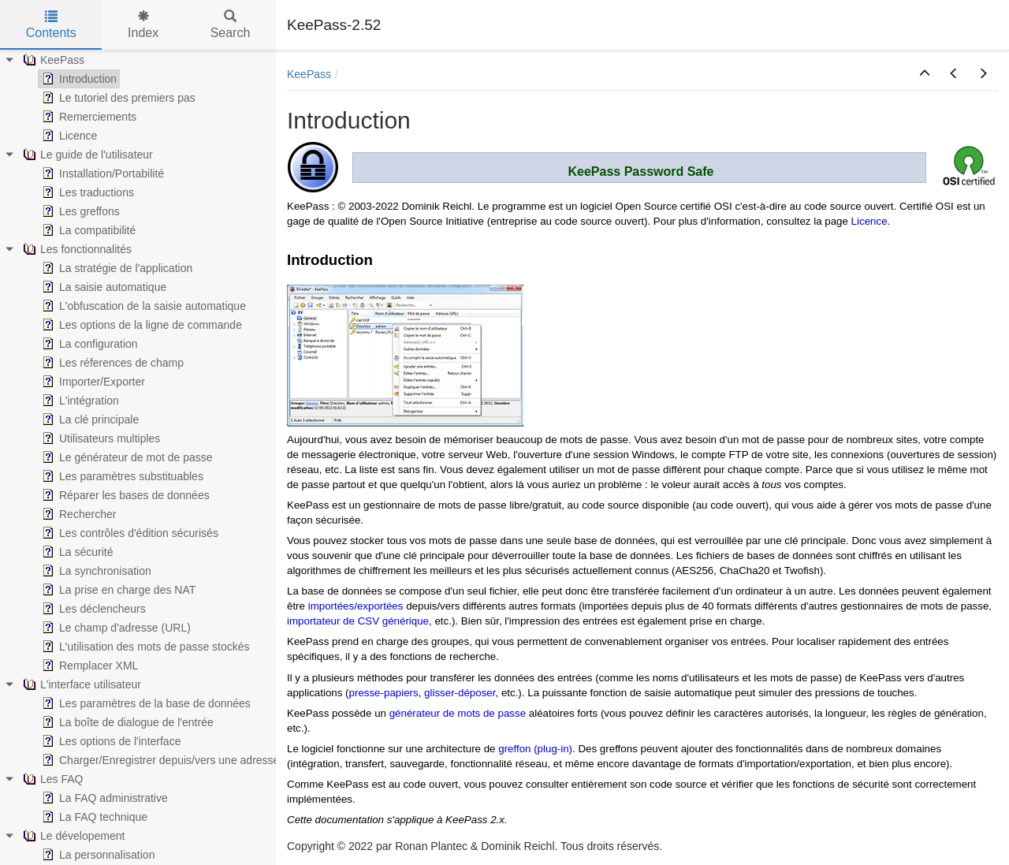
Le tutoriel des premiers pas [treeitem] (117, 97)
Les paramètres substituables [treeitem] (121, 476)
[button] (925, 74)
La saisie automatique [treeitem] (102, 287)
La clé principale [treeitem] (89, 419)
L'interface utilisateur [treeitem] (80, 684)
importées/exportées (356, 606)
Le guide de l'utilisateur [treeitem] (86, 154)
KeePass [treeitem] (52, 59)
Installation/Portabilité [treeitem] (101, 173)
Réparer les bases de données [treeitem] (124, 495)
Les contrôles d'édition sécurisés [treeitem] (128, 533)
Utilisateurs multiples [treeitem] (99, 438)
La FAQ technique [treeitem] (93, 816)
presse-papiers (384, 693)
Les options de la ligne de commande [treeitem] (140, 324)
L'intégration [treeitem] (79, 400)
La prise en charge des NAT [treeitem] (117, 589)
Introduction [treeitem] (78, 78)
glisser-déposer (459, 693)
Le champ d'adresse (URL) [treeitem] (115, 627)
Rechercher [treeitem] (77, 514)
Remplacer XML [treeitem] (88, 665)
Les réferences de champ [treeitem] (111, 362)
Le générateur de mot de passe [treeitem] (126, 457)
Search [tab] (230, 24)
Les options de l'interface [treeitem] (110, 741)
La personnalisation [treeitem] (97, 854)
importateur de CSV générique (358, 621)
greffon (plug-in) (535, 749)
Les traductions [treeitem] (86, 192)
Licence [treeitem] (68, 135)
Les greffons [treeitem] (79, 211)
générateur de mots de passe (459, 713)
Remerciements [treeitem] (87, 116)
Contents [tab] (51, 24)
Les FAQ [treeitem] (51, 779)
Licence (869, 221)
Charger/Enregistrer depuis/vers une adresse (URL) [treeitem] (175, 760)
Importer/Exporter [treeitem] (92, 381)
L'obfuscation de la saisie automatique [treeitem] (142, 305)
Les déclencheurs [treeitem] (92, 608)
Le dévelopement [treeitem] (72, 835)
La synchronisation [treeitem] (95, 570)
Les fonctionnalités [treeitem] (76, 249)
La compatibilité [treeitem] (87, 230)
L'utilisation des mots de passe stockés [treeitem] (144, 646)
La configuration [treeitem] (88, 343)
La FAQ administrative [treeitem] (103, 798)
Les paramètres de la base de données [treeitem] (145, 703)
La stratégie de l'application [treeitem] (115, 268)
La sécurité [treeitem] (76, 551)
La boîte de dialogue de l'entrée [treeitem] (126, 722)
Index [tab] (143, 24)
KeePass (309, 74)
